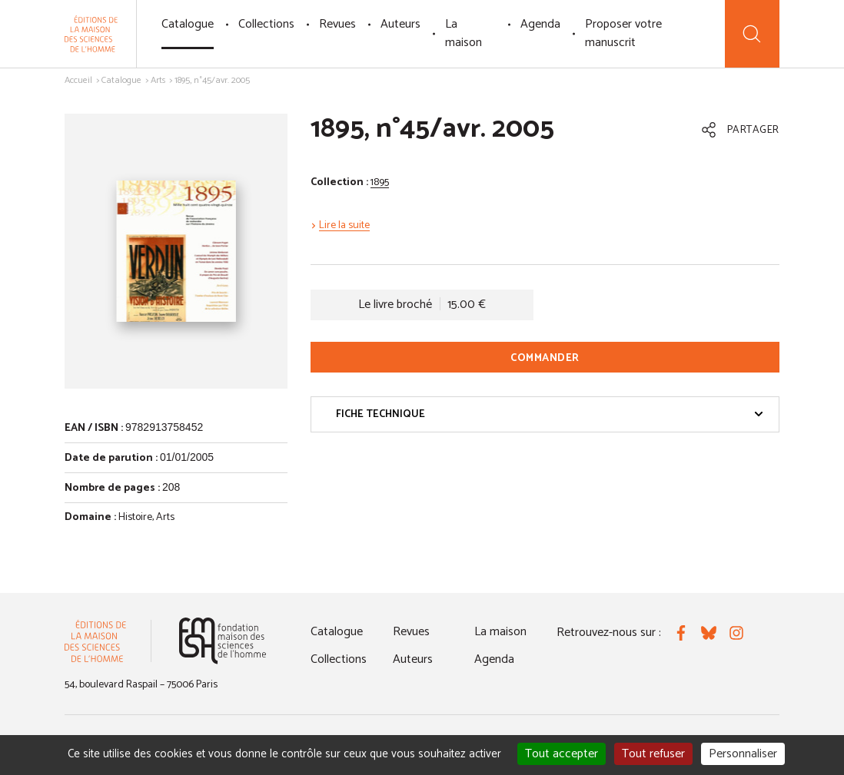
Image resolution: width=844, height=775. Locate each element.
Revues (337, 24)
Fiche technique (549, 414)
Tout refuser (653, 754)
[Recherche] (752, 34)
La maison (463, 33)
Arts (158, 80)
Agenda (540, 24)
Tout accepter (561, 754)
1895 (379, 182)
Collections (266, 24)
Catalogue (187, 24)
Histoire (135, 517)
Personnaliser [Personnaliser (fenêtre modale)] (743, 754)
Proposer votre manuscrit (623, 33)
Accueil (78, 80)
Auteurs (400, 24)
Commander (545, 358)
